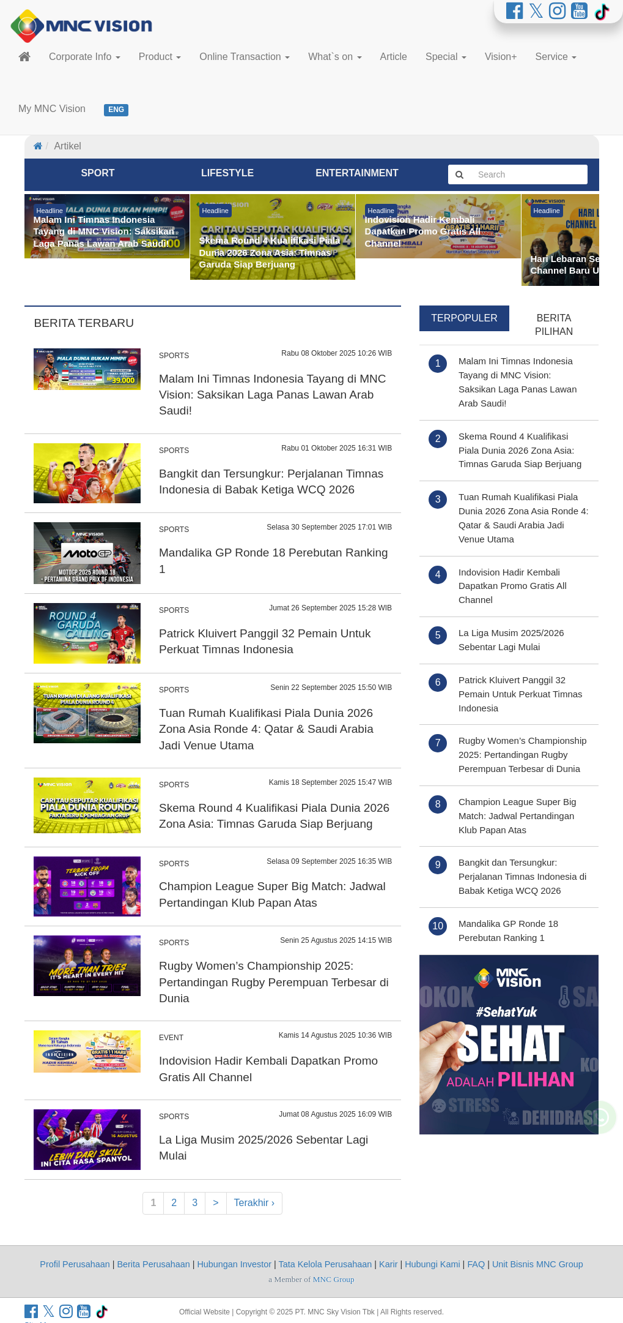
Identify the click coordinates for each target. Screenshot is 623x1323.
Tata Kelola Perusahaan (325, 1264)
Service (556, 56)
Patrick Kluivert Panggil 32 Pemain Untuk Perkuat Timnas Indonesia (521, 694)
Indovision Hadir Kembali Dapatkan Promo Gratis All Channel (513, 586)
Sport (97, 173)
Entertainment (357, 173)
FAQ (476, 1264)
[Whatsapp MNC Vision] (600, 1149)
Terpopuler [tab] (464, 318)
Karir (388, 1264)
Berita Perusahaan (153, 1264)
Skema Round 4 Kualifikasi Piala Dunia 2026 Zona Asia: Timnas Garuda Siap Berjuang (520, 450)
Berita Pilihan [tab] (554, 325)
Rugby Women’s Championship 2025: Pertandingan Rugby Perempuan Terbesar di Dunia (274, 982)
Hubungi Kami (432, 1264)
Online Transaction (244, 56)
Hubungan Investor (234, 1264)
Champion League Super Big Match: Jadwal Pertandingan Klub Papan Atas (518, 815)
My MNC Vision (52, 108)
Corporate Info (84, 56)
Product (160, 56)
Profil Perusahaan (74, 1264)
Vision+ (501, 56)
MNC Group (334, 1279)
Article (393, 56)
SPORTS (174, 355)
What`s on (334, 56)
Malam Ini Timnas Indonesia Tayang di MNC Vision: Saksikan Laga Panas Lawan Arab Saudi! (272, 395)
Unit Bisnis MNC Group (537, 1264)
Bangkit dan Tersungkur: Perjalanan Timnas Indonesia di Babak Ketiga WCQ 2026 (522, 876)
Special (446, 56)
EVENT (171, 1037)
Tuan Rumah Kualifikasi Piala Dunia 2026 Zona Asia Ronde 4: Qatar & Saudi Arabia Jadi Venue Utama (266, 729)
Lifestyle (227, 173)
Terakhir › (254, 1202)
